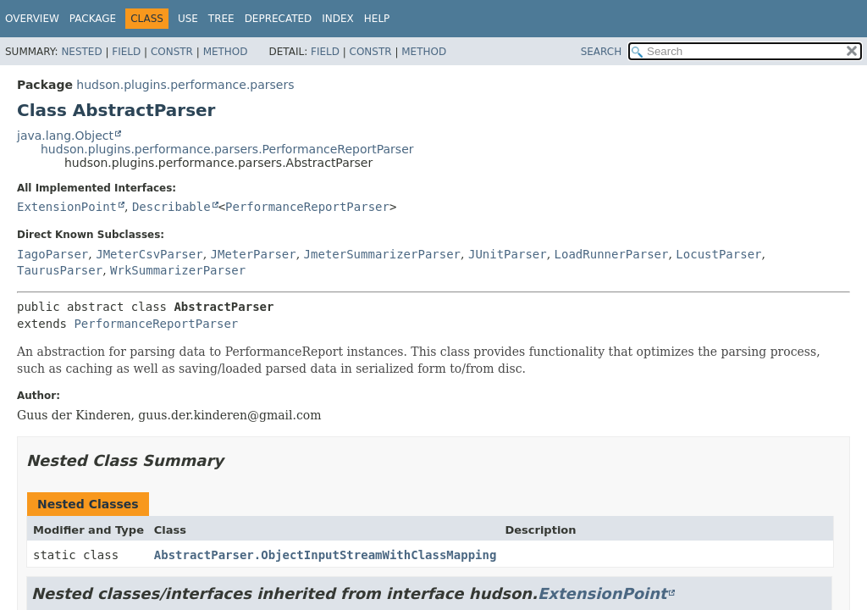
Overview (32, 19)
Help (377, 19)
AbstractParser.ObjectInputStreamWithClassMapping (325, 555)
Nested (81, 52)
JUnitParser (507, 254)
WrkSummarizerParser (178, 270)
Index (338, 19)
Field (126, 52)
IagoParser (52, 254)
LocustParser (718, 254)
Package (92, 19)
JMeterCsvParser (149, 254)
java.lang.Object (65, 135)
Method (225, 52)
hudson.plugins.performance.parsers (185, 85)
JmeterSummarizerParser (382, 254)
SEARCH (601, 52)
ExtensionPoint (67, 207)
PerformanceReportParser (307, 207)
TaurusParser (59, 270)
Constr (172, 52)
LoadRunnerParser (612, 254)
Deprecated (278, 19)
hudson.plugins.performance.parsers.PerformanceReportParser (227, 149)
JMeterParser (253, 254)
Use (188, 19)
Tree (221, 19)
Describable (171, 207)
